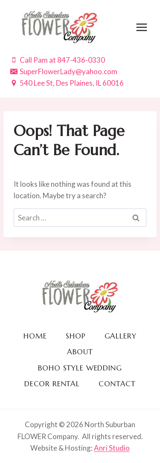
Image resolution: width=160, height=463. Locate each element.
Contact (117, 383)
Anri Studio (112, 447)
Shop (75, 336)
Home (35, 336)
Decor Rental (52, 383)
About (80, 351)
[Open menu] (141, 27)
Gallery (121, 336)
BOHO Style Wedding (80, 368)
